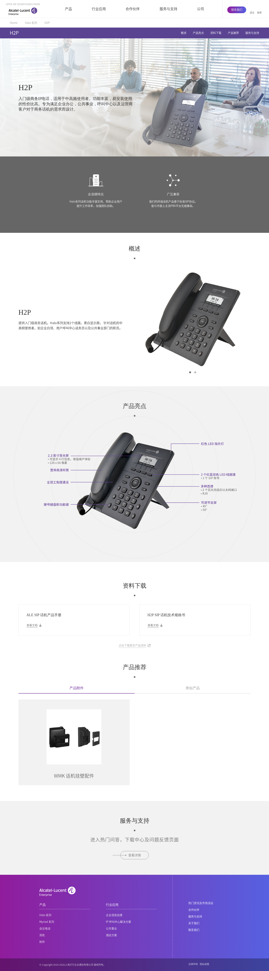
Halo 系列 (31, 22)
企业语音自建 (114, 915)
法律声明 (193, 964)
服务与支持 (168, 9)
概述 (183, 32)
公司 (200, 9)
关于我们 (193, 923)
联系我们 (236, 9)
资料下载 (215, 32)
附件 (42, 941)
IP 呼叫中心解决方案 (118, 921)
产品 (68, 9)
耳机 (42, 935)
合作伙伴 (133, 9)
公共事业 (111, 928)
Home (14, 22)
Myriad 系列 (46, 921)
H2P (47, 22)
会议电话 (44, 928)
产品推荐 (233, 32)
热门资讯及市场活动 (200, 903)
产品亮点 (198, 32)
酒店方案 (111, 935)
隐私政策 (204, 964)
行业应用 (99, 9)
